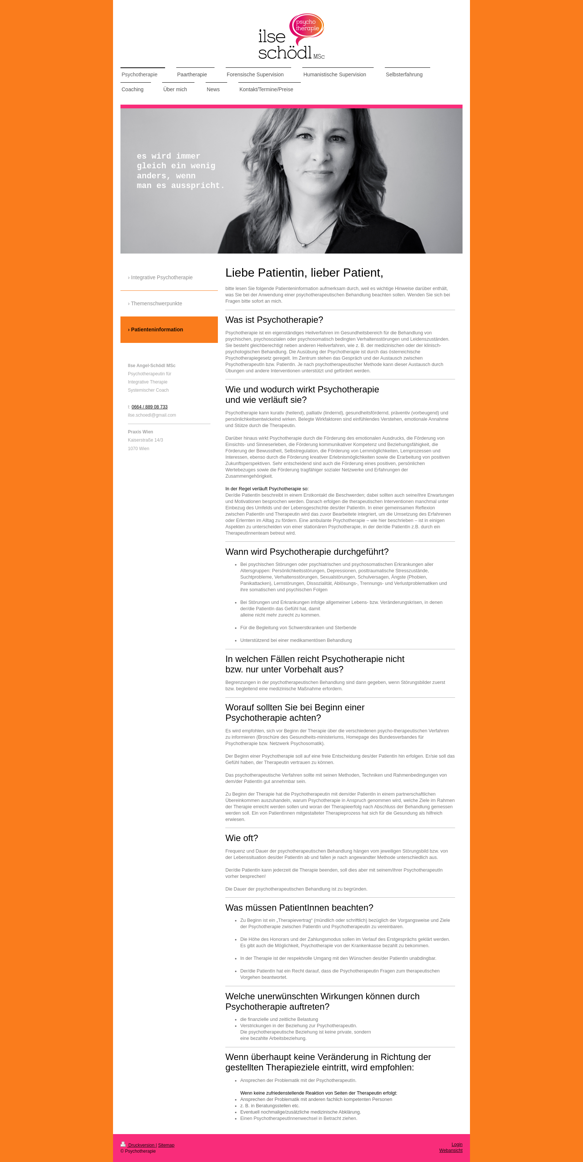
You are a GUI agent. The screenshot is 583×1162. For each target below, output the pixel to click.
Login (457, 1144)
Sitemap (166, 1145)
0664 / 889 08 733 (150, 407)
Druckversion (138, 1145)
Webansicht (451, 1150)
